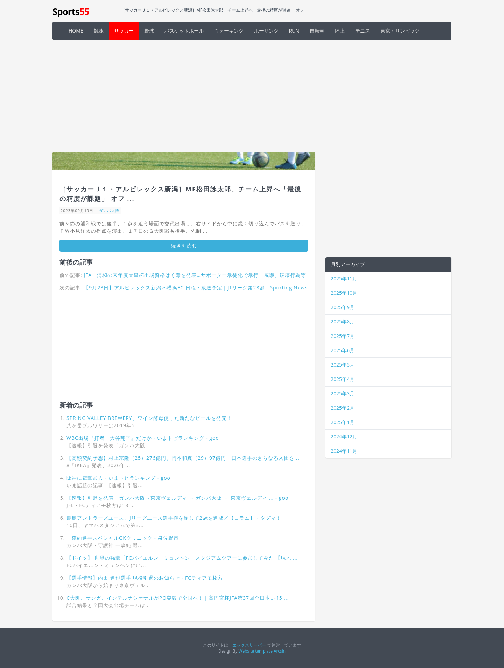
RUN (294, 30)
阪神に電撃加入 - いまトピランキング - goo (118, 478)
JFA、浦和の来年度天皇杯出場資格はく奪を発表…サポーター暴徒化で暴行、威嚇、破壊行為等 (195, 275)
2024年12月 (344, 436)
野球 (149, 30)
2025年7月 (343, 336)
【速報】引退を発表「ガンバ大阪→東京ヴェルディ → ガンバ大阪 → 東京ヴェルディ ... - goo (177, 498)
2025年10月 (344, 292)
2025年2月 (343, 407)
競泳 (99, 30)
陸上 (340, 30)
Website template (256, 651)
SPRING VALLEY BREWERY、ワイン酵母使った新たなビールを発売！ (149, 418)
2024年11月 (344, 451)
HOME (76, 30)
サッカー (124, 30)
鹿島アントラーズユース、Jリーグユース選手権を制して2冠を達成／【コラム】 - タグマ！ (173, 517)
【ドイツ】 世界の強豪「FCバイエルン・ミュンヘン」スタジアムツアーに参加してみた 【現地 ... (182, 557)
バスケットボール (184, 30)
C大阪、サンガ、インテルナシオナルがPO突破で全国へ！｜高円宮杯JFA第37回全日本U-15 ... (177, 597)
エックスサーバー (249, 645)
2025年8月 (343, 321)
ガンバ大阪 (109, 210)
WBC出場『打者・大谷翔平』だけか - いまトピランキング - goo (142, 438)
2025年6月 (343, 350)
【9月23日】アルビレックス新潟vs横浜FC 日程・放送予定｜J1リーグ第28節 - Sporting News (196, 287)
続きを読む (184, 245)
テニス (362, 30)
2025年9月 (343, 307)
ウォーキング (229, 30)
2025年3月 (343, 393)
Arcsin (280, 651)
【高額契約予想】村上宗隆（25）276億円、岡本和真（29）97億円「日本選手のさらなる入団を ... (183, 458)
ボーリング (266, 30)
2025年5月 (343, 364)
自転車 (317, 30)
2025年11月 (344, 278)
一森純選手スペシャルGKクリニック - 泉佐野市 (122, 537)
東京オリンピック (400, 30)
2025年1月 (343, 422)
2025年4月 (343, 379)
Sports (70, 11)
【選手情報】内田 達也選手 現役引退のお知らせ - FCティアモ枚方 (144, 577)
